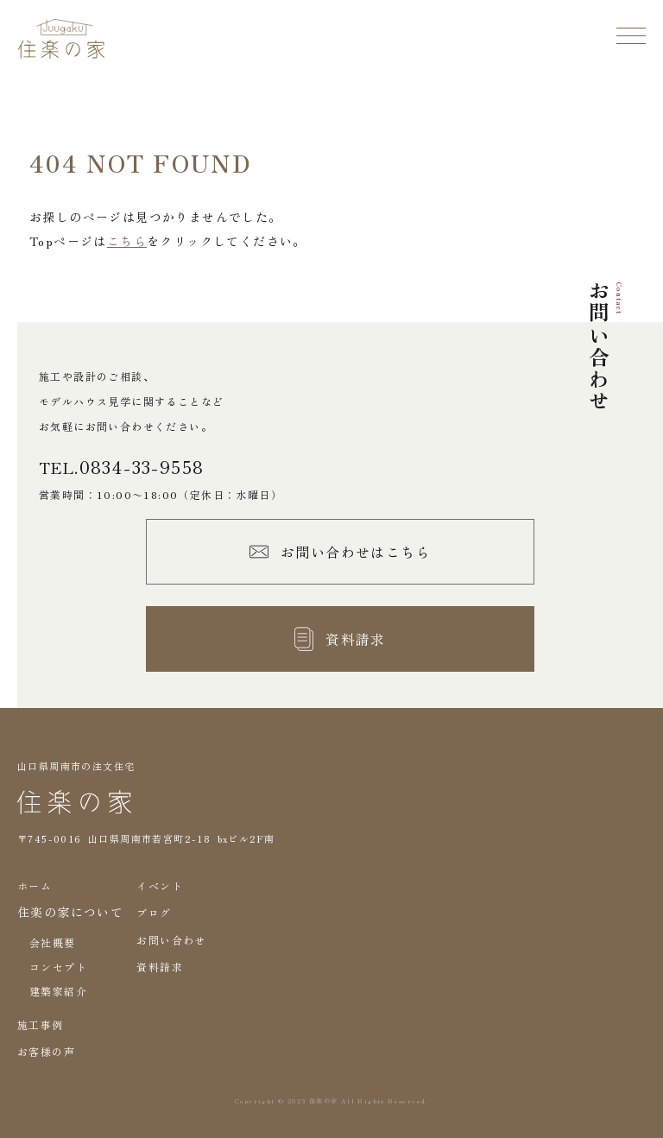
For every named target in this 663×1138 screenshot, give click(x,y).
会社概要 (52, 942)
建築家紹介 (58, 990)
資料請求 (159, 966)
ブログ (153, 912)
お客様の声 (46, 1051)
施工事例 (40, 1024)
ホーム (34, 885)
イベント (159, 885)
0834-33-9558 (142, 467)
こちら (127, 241)
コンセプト (58, 966)
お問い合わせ (170, 940)
